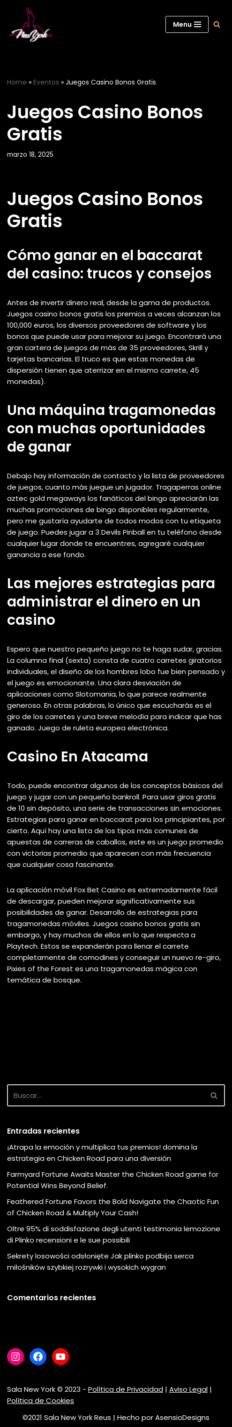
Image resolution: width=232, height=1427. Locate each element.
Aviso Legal (188, 1389)
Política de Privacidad (125, 1389)
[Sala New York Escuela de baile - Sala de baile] (30, 24)
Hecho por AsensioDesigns (163, 1417)
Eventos (46, 82)
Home (17, 82)
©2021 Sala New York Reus (66, 1417)
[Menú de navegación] (187, 24)
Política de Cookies (40, 1400)
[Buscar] (216, 24)
